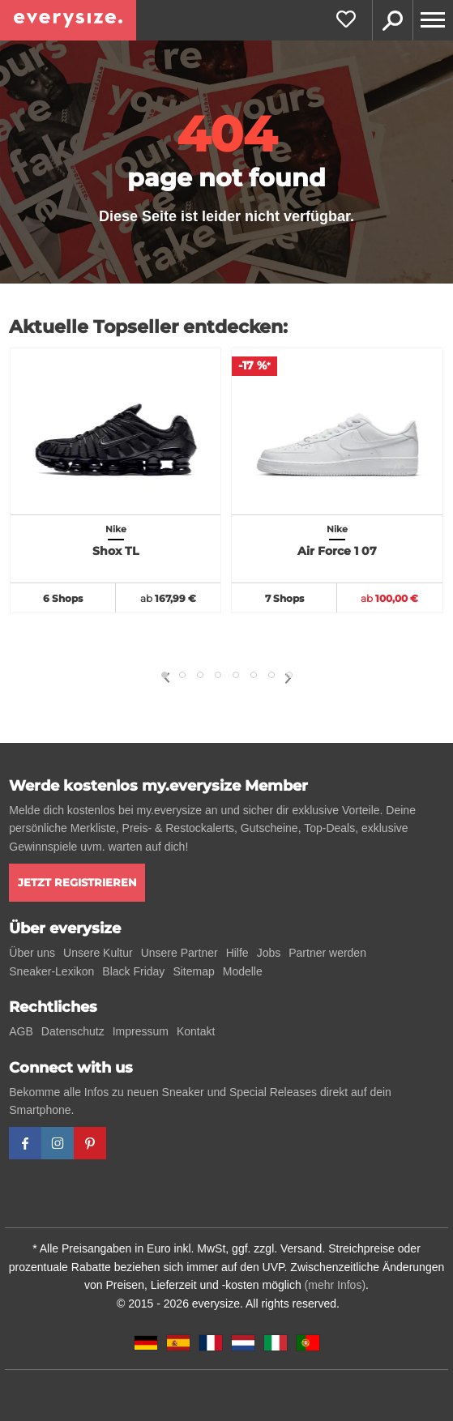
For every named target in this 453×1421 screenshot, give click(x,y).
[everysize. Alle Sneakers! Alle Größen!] (68, 20)
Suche (392, 20)
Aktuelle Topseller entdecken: (148, 327)
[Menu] (432, 20)
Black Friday (133, 971)
